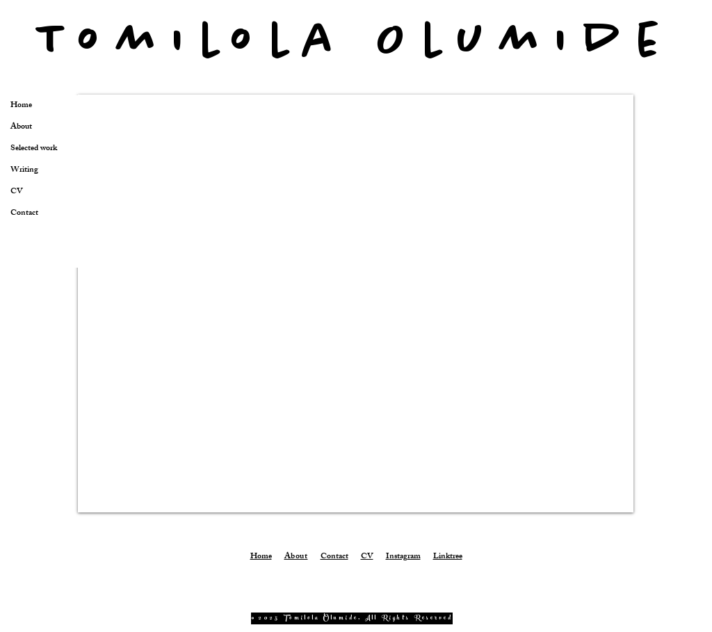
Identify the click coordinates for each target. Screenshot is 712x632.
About (21, 127)
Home (261, 557)
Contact (24, 213)
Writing (24, 170)
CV (16, 192)
